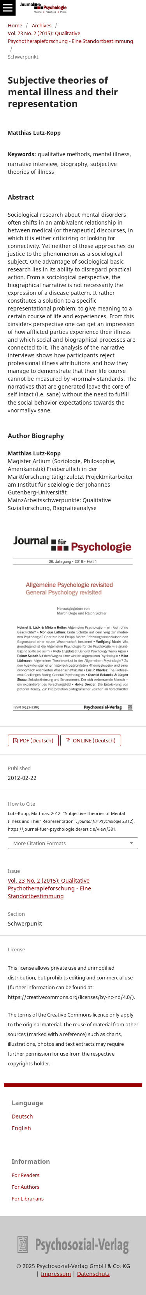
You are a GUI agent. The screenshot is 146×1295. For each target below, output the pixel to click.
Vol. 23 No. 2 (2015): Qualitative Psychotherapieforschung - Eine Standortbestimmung (70, 37)
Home (15, 25)
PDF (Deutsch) (36, 740)
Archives (41, 25)
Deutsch (22, 1116)
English (21, 1128)
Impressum (56, 1273)
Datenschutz (93, 1273)
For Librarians (28, 1198)
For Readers (25, 1175)
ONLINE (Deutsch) (94, 740)
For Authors (25, 1186)
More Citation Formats (39, 843)
